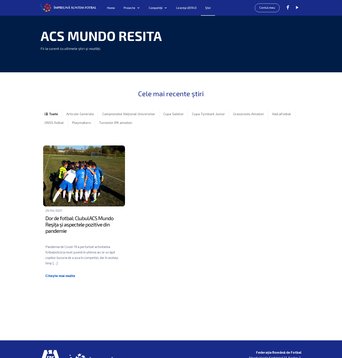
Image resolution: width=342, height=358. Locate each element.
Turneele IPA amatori (115, 124)
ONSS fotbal (54, 124)
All (51, 115)
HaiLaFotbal (281, 114)
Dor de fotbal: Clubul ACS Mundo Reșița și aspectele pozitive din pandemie (79, 227)
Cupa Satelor (173, 114)
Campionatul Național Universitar (128, 114)
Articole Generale (80, 114)
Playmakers (81, 124)
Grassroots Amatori (248, 114)
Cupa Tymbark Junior (208, 114)
